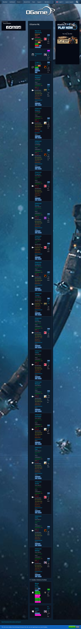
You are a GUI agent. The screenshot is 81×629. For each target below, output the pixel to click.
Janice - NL (37, 593)
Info (40, 45)
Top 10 (39, 105)
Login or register (69, 2)
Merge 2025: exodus (37, 585)
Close (77, 627)
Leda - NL (37, 596)
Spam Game (38, 614)
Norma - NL (37, 600)
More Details (72, 627)
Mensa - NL (37, 598)
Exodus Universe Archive (39, 580)
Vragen (36, 68)
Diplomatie (37, 103)
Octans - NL (37, 601)
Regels (36, 45)
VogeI (48, 590)
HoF (36, 105)
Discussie (37, 70)
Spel (39, 42)
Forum (36, 44)
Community (37, 47)
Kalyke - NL (37, 595)
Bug (36, 72)
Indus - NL (37, 591)
